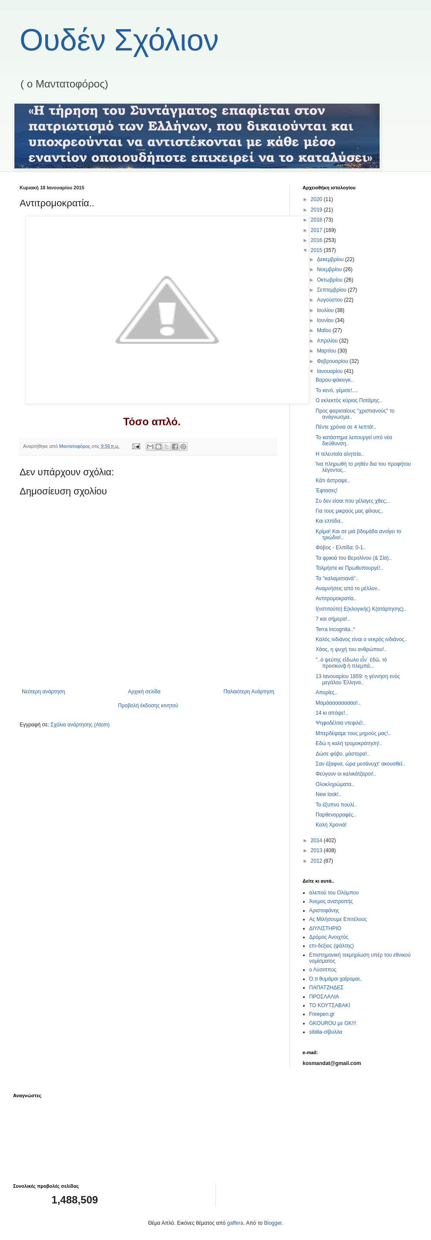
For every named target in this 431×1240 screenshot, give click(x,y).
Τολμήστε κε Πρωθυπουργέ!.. (349, 568)
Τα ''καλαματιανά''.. (337, 578)
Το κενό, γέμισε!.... (337, 390)
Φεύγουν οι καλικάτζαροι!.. (346, 774)
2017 (317, 230)
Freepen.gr (322, 1014)
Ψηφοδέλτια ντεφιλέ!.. (341, 723)
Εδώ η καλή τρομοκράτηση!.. (349, 743)
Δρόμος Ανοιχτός (328, 937)
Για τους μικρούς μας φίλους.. (350, 511)
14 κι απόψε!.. (332, 713)
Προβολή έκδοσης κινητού (148, 705)
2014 (317, 840)
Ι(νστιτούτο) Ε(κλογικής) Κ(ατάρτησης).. (361, 609)
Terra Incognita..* (335, 629)
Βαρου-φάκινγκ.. (335, 380)
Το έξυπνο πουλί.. (336, 805)
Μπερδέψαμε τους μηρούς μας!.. (353, 733)
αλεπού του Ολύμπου (334, 893)
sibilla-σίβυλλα (325, 1032)
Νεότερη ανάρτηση (43, 692)
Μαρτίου (327, 351)
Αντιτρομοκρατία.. (336, 598)
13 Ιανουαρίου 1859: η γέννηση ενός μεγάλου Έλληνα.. (358, 679)
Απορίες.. (326, 692)
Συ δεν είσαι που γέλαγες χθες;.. (353, 501)
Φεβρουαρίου (333, 361)
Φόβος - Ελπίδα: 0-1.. (341, 547)
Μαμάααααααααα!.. (338, 703)
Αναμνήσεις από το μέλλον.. (348, 588)
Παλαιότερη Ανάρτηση (248, 692)
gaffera (235, 1223)
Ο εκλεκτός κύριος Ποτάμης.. (349, 400)
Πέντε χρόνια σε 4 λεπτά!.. (346, 427)
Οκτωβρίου (330, 280)
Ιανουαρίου (330, 371)
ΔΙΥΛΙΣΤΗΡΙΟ (325, 928)
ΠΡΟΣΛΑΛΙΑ (324, 997)
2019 (317, 210)
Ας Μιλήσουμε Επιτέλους (338, 919)
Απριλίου (328, 341)
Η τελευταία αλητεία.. (340, 454)
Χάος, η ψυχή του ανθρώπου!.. (351, 649)
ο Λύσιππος (323, 970)
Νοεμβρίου (330, 269)
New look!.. (328, 794)
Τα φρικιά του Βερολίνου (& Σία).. (354, 558)
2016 (317, 240)
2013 (317, 850)
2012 (317, 861)
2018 (317, 220)
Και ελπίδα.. (329, 521)
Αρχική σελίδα (144, 692)
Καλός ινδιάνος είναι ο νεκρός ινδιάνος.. (361, 639)
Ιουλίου (326, 310)
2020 (317, 199)
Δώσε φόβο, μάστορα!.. (343, 754)
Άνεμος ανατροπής (331, 901)
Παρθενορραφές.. (336, 815)
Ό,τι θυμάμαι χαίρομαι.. (336, 979)
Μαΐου (325, 330)
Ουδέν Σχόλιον (119, 40)
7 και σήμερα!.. (333, 619)
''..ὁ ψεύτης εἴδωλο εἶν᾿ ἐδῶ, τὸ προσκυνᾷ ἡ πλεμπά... (351, 663)
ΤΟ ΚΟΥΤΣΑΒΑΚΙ (329, 1005)
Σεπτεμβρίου (332, 290)
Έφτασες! (326, 490)
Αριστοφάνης (324, 910)
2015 (317, 250)
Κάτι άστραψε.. (333, 480)
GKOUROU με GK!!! (332, 1023)
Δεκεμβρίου (331, 259)
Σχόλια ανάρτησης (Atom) (80, 725)
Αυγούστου (330, 300)
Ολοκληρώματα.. (335, 784)
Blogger (273, 1223)
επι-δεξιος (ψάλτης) (331, 946)
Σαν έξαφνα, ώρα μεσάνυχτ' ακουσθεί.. (360, 764)
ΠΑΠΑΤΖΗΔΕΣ (326, 988)
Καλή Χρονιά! (331, 825)
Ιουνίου (326, 320)
